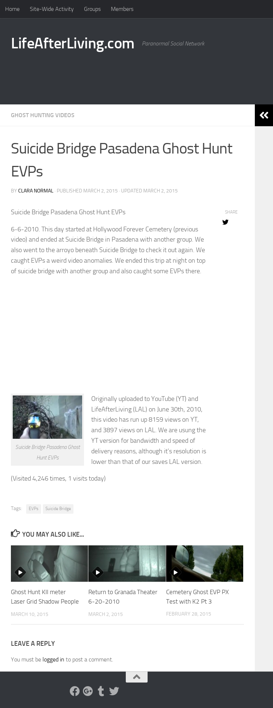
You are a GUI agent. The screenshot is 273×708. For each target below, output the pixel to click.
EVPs (34, 508)
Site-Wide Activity (52, 8)
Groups (92, 8)
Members (122, 8)
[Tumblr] (101, 691)
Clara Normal (35, 191)
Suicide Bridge (58, 508)
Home (12, 8)
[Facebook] (75, 691)
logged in (53, 659)
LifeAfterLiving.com (73, 43)
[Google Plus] (88, 691)
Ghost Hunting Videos (43, 115)
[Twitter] (114, 691)
